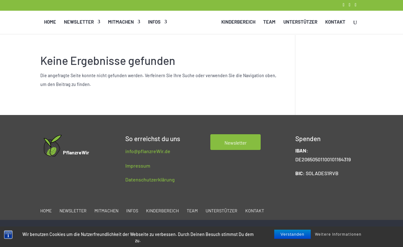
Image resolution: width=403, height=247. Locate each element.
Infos (154, 22)
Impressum (137, 166)
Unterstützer (300, 22)
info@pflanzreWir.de (147, 151)
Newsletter (79, 22)
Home (50, 22)
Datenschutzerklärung (150, 179)
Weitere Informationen (338, 234)
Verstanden (292, 234)
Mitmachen (121, 22)
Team (269, 22)
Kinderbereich (238, 22)
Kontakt (335, 22)
